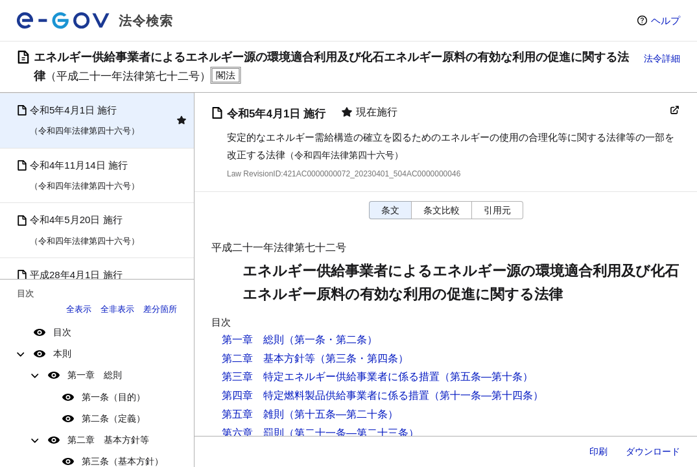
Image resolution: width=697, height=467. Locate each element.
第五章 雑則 (253, 414)
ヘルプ (665, 20)
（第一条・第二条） (330, 339)
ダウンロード (653, 451)
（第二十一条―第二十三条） (351, 432)
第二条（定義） (113, 418)
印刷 (598, 451)
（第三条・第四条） (361, 358)
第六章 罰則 (253, 432)
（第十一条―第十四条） (486, 395)
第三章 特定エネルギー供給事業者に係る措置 (331, 376)
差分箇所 (160, 309)
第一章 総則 (94, 375)
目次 (62, 332)
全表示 (78, 309)
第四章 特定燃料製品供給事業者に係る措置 (325, 395)
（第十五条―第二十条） (341, 414)
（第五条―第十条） (486, 376)
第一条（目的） (113, 397)
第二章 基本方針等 (108, 440)
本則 (62, 353)
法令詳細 (662, 58)
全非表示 (117, 309)
